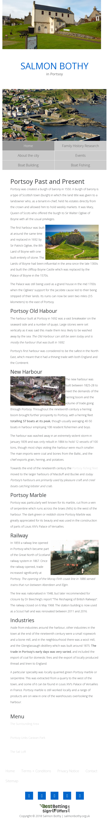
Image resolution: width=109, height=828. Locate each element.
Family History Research (80, 145)
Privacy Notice (68, 770)
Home (28, 145)
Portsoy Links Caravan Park (27, 738)
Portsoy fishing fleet (85, 468)
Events (80, 155)
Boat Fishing (80, 165)
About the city (28, 155)
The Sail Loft (18, 752)
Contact (91, 770)
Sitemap (12, 780)
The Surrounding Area (24, 724)
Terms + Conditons (36, 770)
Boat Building (28, 165)
